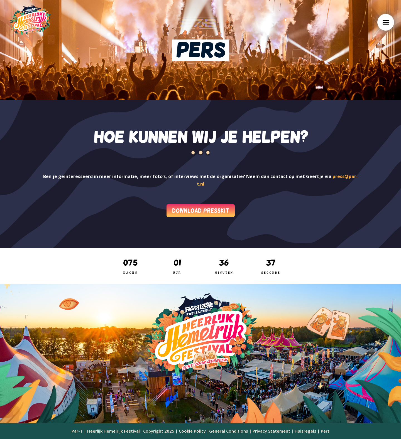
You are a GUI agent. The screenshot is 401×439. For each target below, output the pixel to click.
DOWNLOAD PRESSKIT (200, 211)
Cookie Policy (192, 431)
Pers (325, 431)
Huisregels (305, 431)
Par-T (77, 431)
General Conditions (228, 431)
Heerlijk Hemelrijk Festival (113, 431)
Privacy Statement (271, 431)
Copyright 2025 (158, 431)
